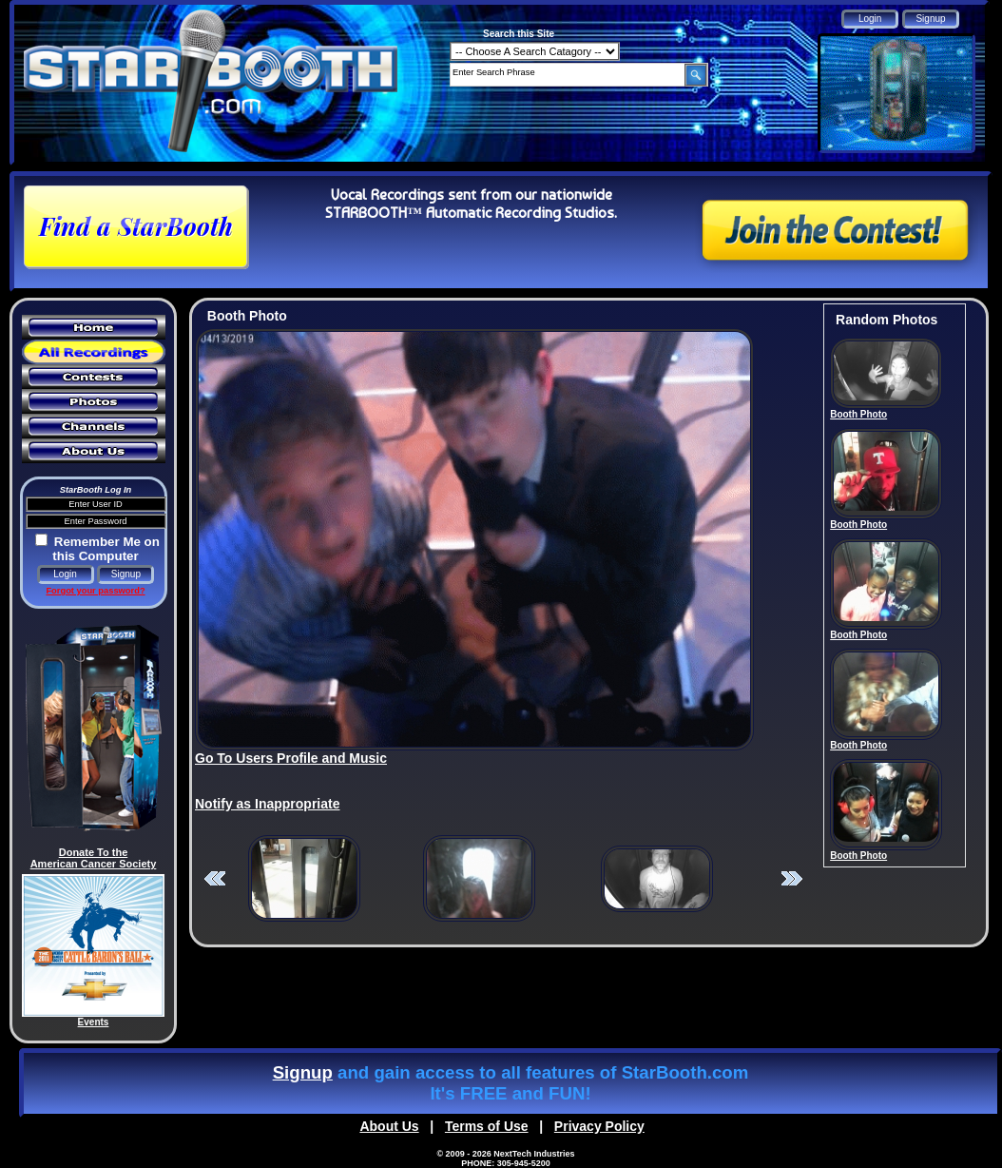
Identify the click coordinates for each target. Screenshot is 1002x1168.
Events (93, 1022)
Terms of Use (487, 1126)
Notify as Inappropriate (267, 803)
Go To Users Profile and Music (291, 758)
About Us (388, 1126)
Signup (303, 1072)
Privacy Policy (599, 1126)
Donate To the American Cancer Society (93, 858)
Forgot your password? (95, 590)
